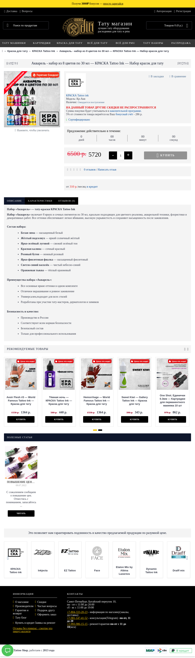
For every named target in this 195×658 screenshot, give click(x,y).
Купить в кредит (24, 622)
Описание (14, 200)
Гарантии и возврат (21, 612)
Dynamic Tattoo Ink (151, 570)
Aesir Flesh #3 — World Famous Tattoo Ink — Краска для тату (21, 400)
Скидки (41, 602)
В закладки (157, 76)
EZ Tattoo (70, 570)
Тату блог (21, 617)
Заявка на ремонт (45, 622)
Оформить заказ (46, 614)
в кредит (92, 186)
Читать (21, 513)
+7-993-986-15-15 (77, 624)
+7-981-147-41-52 (77, 618)
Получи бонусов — (97, 3)
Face (97, 570)
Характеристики (40, 200)
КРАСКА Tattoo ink (77, 95)
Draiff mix (179, 570)
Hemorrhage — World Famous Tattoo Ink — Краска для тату (97, 400)
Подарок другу (46, 610)
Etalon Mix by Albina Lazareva (124, 570)
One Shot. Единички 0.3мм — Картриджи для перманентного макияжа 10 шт (172, 400)
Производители (24, 606)
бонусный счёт (124, 114)
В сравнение (178, 76)
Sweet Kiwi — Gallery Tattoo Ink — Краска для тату (134, 400)
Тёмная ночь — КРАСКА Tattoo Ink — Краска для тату (59, 400)
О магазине (22, 602)
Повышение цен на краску (21, 482)
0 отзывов (90, 169)
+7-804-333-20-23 (77, 612)
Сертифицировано (78, 119)
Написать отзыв (107, 169)
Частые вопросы (47, 606)
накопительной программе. (126, 110)
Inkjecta (42, 570)
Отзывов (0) (66, 200)
